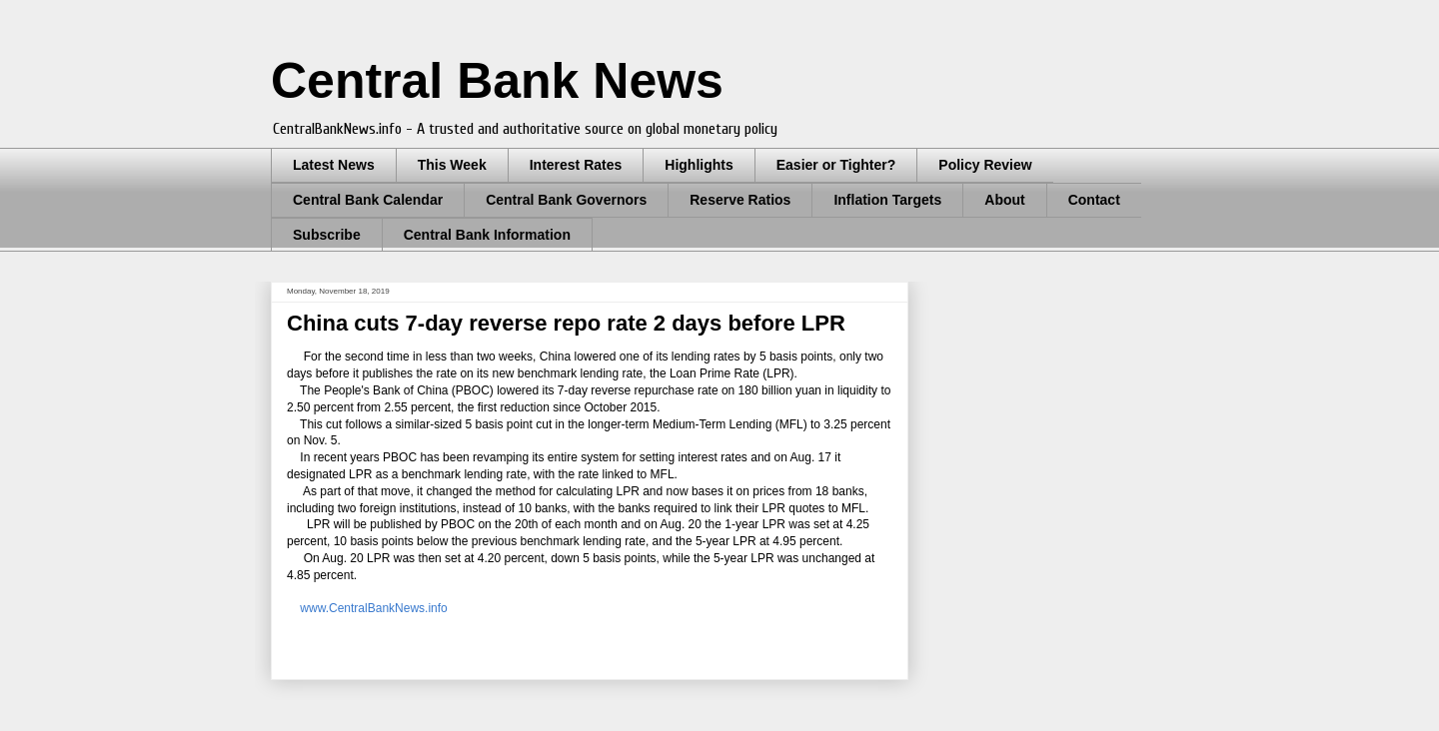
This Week (452, 165)
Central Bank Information (487, 235)
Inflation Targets (887, 200)
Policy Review (984, 165)
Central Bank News (497, 81)
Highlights (698, 165)
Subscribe (327, 235)
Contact (1094, 200)
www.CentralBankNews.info (373, 608)
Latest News (334, 165)
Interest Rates (576, 165)
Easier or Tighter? (836, 165)
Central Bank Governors (566, 200)
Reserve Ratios (740, 200)
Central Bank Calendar (368, 200)
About (1004, 200)
